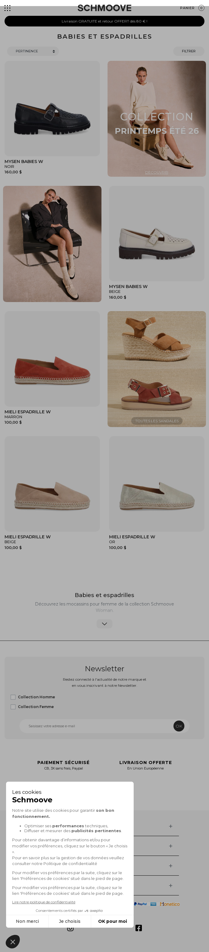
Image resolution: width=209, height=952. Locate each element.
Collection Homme (36, 697)
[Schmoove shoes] (104, 8)
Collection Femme (36, 706)
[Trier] (33, 51)
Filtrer (189, 51)
